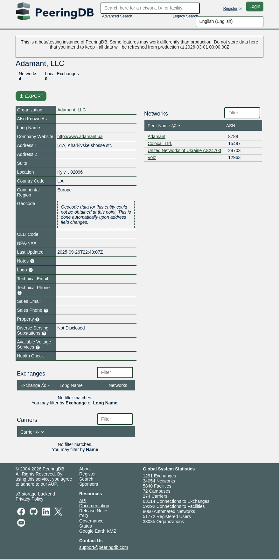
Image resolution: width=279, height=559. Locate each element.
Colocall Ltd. (160, 143)
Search (86, 479)
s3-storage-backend (35, 493)
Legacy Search (185, 16)
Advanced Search (117, 16)
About (85, 468)
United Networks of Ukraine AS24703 (184, 150)
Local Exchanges (62, 73)
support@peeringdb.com (103, 547)
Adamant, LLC (71, 109)
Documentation (94, 505)
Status (85, 526)
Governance (91, 520)
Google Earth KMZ (97, 531)
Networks (28, 73)
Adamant (156, 136)
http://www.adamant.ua (79, 136)
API (83, 500)
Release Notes (93, 510)
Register (230, 8)
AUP (52, 484)
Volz (152, 157)
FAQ (83, 515)
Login (254, 6)
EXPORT (31, 96)
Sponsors (88, 484)
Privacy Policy (29, 499)
